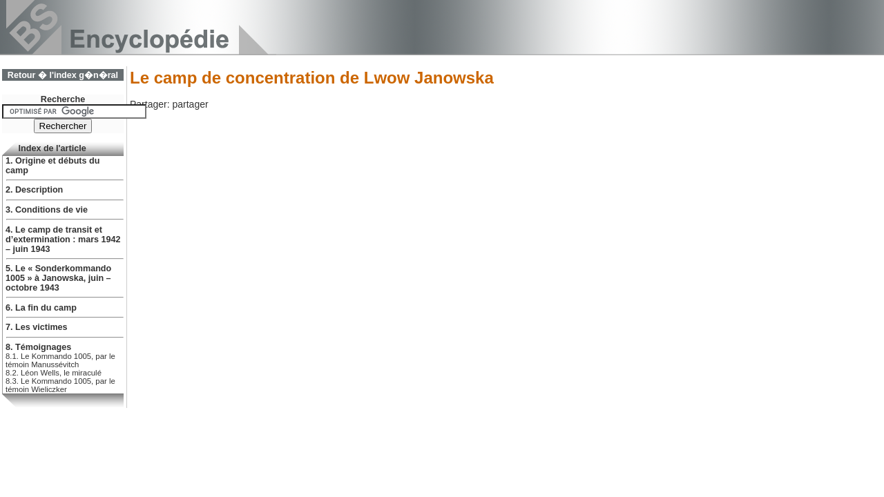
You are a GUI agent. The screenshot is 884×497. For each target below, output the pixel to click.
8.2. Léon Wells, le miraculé (54, 373)
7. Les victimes (37, 327)
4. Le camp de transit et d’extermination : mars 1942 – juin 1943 (63, 239)
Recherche (63, 99)
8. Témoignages (38, 347)
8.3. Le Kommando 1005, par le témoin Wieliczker (60, 385)
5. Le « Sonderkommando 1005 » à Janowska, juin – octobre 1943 (58, 278)
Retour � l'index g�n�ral (63, 75)
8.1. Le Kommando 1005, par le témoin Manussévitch (60, 360)
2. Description (34, 190)
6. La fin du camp (41, 308)
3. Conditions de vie (47, 210)
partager (190, 104)
